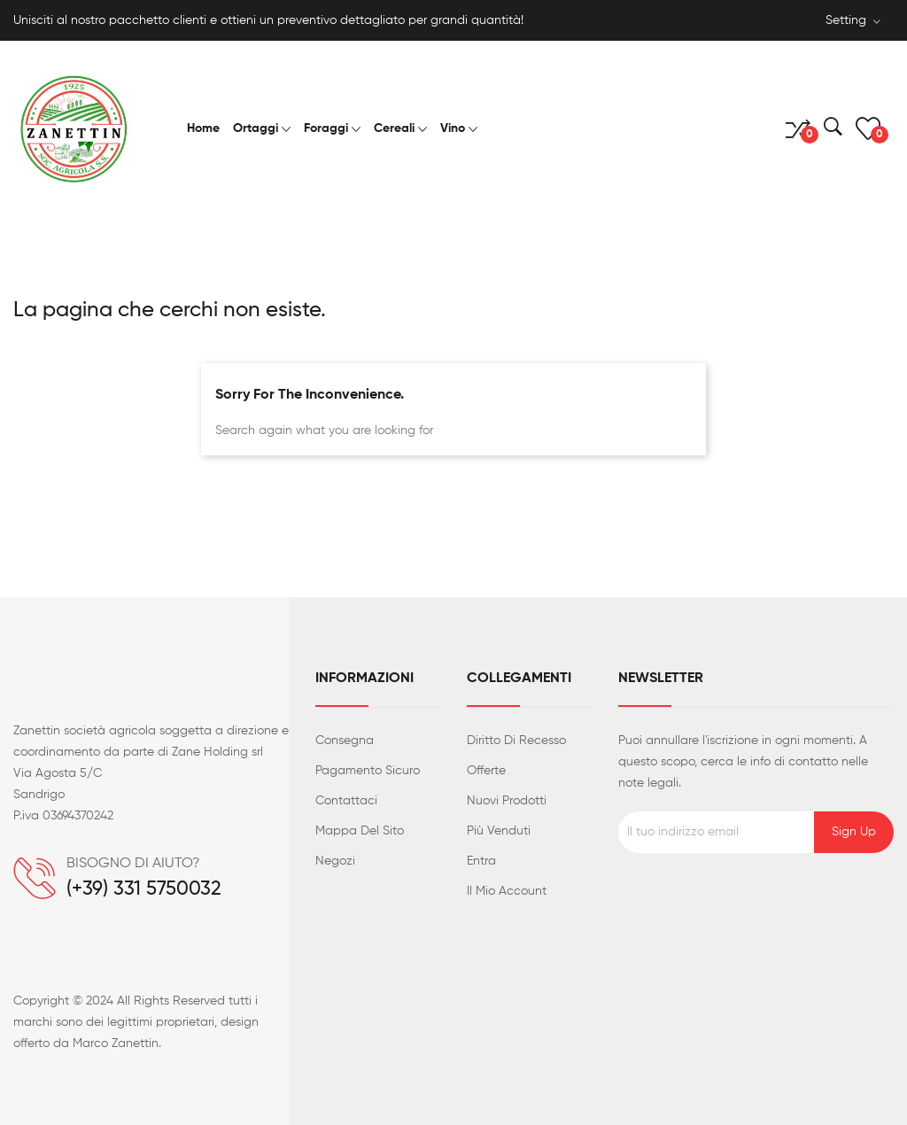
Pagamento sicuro (367, 770)
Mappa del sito (359, 831)
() (868, 128)
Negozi (335, 861)
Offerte (486, 770)
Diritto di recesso (516, 740)
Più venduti (499, 831)
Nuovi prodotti (507, 801)
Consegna (344, 740)
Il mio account (507, 891)
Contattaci (346, 801)
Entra (481, 861)
